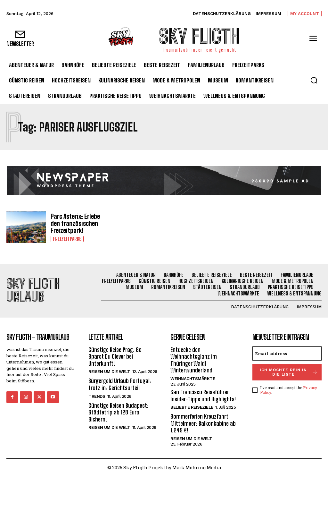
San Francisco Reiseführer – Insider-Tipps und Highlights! (203, 395)
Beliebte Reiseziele (191, 407)
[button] (314, 80)
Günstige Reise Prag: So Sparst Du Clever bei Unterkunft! (115, 356)
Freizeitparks (67, 239)
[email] (287, 353)
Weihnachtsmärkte (192, 378)
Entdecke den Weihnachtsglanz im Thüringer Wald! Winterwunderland (193, 360)
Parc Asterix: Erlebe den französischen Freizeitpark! (75, 223)
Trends (96, 396)
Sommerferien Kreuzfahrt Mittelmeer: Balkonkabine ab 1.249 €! (203, 423)
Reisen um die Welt (109, 371)
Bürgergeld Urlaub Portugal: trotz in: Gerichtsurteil (119, 384)
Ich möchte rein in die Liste (289, 372)
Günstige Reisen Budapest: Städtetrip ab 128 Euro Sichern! (118, 412)
